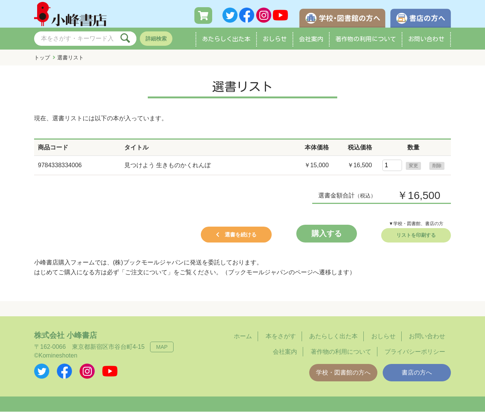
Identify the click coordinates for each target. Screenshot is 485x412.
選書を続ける (241, 235)
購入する (326, 234)
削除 (436, 166)
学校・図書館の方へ (343, 373)
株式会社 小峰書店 (65, 335)
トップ (42, 58)
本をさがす (281, 336)
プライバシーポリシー (415, 352)
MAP (161, 347)
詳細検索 (156, 39)
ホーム (243, 336)
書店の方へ (417, 373)
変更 (413, 166)
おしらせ (275, 39)
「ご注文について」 (146, 272)
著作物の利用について (365, 39)
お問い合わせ (426, 39)
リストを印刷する (416, 235)
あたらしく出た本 (226, 39)
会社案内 (311, 39)
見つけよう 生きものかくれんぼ (167, 165)
